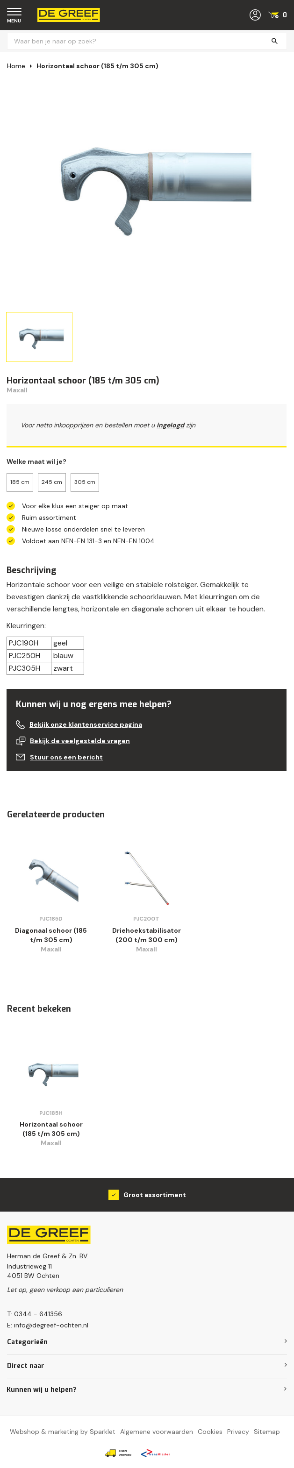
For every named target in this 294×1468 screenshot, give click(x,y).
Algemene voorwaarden (156, 1431)
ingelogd (170, 425)
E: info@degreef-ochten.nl (47, 1325)
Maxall (17, 390)
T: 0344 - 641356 (34, 1314)
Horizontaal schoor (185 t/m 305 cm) (97, 66)
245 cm (52, 482)
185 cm (19, 482)
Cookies (210, 1431)
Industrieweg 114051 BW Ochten (33, 1271)
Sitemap (267, 1431)
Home (16, 66)
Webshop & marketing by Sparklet (62, 1431)
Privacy (238, 1431)
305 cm (84, 482)
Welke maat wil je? (36, 461)
